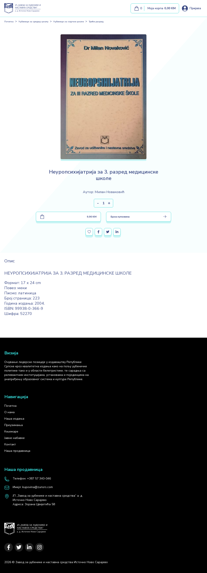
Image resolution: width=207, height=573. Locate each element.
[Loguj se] (191, 8)
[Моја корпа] (155, 8)
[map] (47, 500)
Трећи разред (96, 21)
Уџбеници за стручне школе (68, 21)
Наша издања (14, 419)
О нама (9, 412)
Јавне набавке (14, 438)
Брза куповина (139, 216)
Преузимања (13, 425)
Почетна (9, 21)
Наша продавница (17, 451)
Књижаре (11, 431)
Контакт (10, 444)
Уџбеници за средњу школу (33, 21)
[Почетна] (25, 527)
